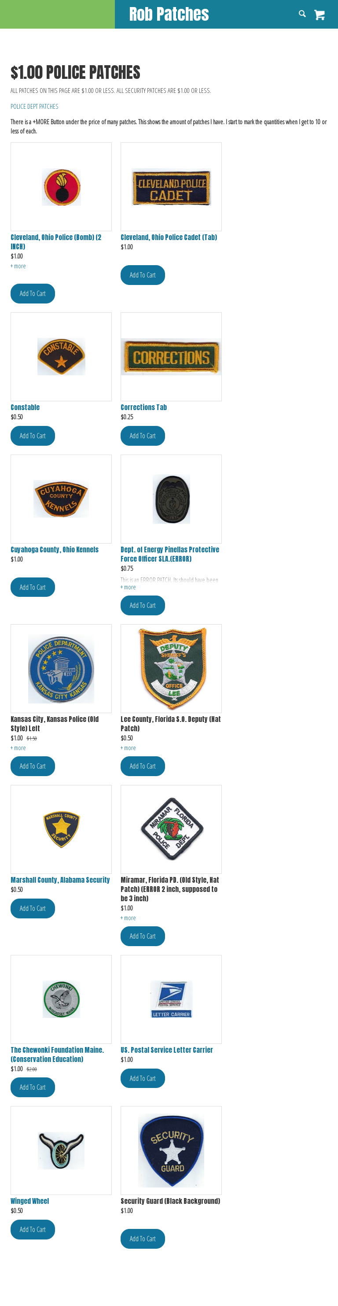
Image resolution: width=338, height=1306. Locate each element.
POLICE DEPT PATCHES (35, 106)
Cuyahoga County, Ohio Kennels (55, 550)
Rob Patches (169, 14)
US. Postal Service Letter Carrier (167, 1050)
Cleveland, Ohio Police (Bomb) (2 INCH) (56, 242)
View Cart (319, 15)
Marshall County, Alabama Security (60, 880)
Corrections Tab (144, 407)
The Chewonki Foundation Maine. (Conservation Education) (57, 1055)
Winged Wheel (30, 1201)
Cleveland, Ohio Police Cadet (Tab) (169, 237)
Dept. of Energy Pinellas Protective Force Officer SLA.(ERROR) (170, 554)
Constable (25, 407)
